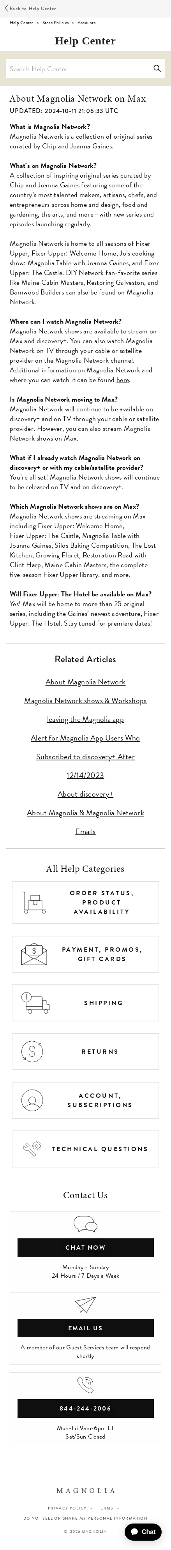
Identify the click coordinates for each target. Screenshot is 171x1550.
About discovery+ (85, 794)
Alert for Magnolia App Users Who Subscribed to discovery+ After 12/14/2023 (85, 756)
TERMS (105, 1508)
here (122, 379)
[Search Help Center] (85, 68)
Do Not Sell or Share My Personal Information (85, 1518)
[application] (140, 1532)
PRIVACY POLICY (67, 1508)
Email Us (85, 1328)
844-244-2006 (85, 1408)
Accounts (86, 22)
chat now (85, 1247)
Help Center (21, 22)
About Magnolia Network (86, 682)
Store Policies (55, 22)
